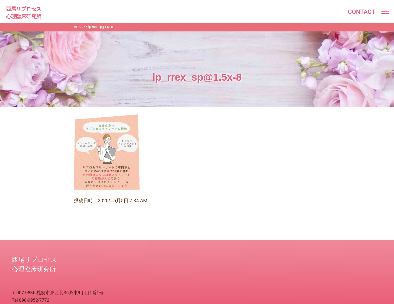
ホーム (78, 27)
